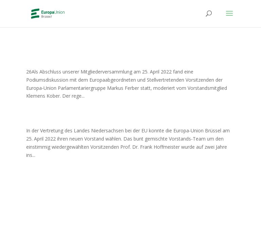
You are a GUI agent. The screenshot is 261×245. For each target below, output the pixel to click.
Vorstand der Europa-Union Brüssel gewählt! (116, 119)
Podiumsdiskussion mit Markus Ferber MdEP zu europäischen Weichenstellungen (123, 55)
